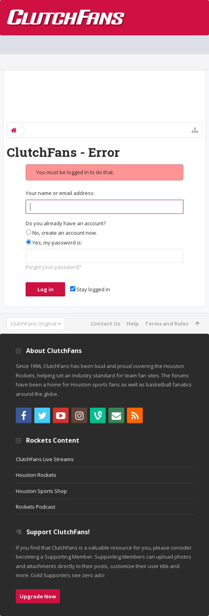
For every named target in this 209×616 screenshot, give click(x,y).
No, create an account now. (61, 232)
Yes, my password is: (54, 242)
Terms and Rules (166, 323)
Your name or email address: (60, 193)
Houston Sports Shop (41, 491)
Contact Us (105, 323)
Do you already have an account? (66, 223)
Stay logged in (90, 289)
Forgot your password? (53, 266)
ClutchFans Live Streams (45, 459)
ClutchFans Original (33, 323)
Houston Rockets (36, 474)
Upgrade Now (38, 596)
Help (133, 323)
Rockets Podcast (35, 506)
